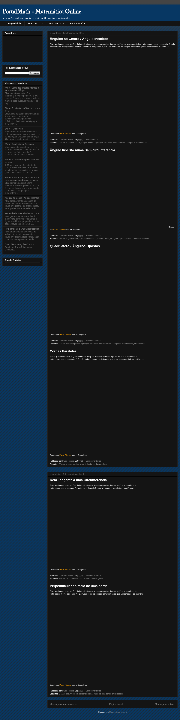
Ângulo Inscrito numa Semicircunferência (82, 150)
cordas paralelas (100, 464)
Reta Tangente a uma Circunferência (78, 480)
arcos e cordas (72, 464)
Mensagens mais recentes (63, 704)
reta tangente (97, 578)
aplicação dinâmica (103, 143)
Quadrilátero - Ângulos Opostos (75, 246)
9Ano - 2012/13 (77, 23)
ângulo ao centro (73, 143)
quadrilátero (139, 344)
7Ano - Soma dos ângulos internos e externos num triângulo (22, 89)
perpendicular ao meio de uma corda (95, 694)
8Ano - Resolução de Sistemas (19, 144)
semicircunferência (141, 238)
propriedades (141, 143)
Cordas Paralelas (63, 351)
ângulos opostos (73, 344)
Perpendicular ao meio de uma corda (79, 586)
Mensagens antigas (165, 704)
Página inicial (14, 23)
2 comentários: (92, 139)
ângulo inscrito (87, 143)
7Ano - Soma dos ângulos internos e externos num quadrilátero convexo (22, 178)
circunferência (119, 143)
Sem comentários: (94, 235)
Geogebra (130, 143)
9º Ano (62, 143)
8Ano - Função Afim (14, 129)
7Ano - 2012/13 (35, 23)
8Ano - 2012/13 (56, 23)
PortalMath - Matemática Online (41, 11)
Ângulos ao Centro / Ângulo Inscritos (79, 39)
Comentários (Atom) (118, 712)
